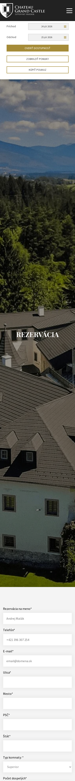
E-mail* (8, 651)
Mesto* (8, 694)
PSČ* (6, 715)
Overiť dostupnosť (37, 48)
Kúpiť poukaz (37, 70)
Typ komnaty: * (13, 757)
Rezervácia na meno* (17, 609)
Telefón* (9, 630)
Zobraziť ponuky (37, 59)
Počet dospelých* (15, 778)
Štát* (7, 736)
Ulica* (7, 672)
